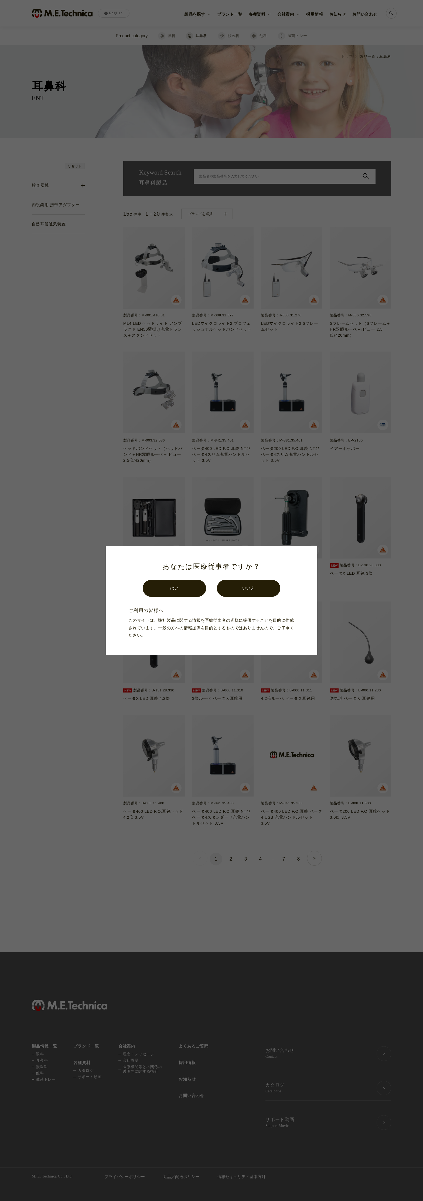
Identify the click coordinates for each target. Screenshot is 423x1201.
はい (174, 588)
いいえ (248, 588)
